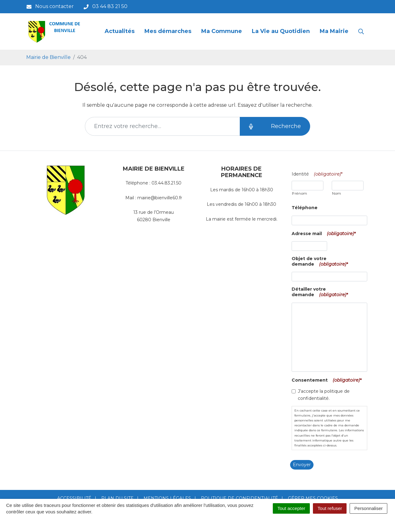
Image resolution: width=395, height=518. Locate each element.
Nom (336, 193)
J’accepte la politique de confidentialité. (324, 394)
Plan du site (117, 498)
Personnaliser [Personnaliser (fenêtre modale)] (368, 508)
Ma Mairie (334, 31)
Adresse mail (325, 233)
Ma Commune (221, 31)
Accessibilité (74, 498)
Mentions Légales (167, 498)
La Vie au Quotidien (281, 31)
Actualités (120, 31)
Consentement (328, 380)
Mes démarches (167, 31)
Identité (318, 174)
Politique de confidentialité (239, 498)
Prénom (299, 193)
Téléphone (305, 207)
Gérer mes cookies (313, 498)
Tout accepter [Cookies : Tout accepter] (291, 508)
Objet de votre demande (321, 261)
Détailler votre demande (321, 291)
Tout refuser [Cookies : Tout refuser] (330, 508)
